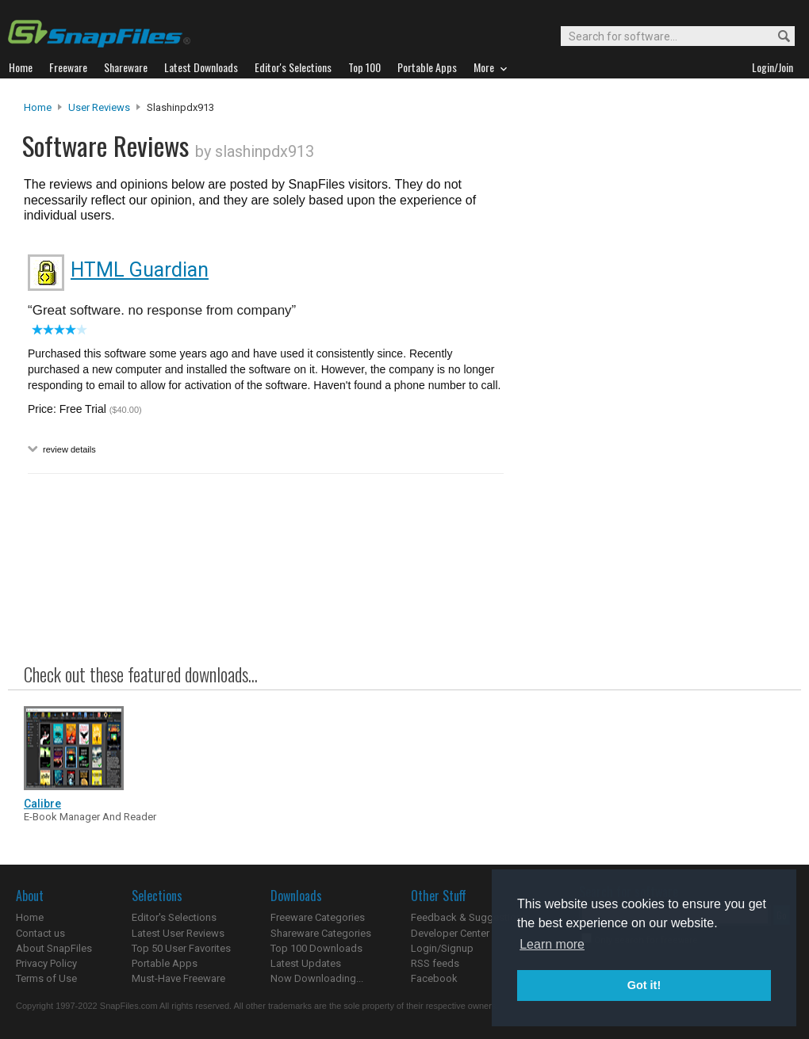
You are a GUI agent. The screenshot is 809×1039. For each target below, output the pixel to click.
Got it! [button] (644, 985)
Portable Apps (164, 963)
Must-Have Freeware (178, 978)
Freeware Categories (317, 917)
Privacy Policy (46, 963)
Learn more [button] (552, 944)
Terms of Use (46, 978)
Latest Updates (305, 963)
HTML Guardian (140, 269)
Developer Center (450, 933)
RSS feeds (435, 963)
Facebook (434, 978)
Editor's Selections (174, 917)
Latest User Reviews (178, 933)
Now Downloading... (316, 978)
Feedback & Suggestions (469, 917)
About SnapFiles (54, 948)
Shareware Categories (320, 933)
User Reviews (99, 107)
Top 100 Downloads (316, 948)
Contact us (40, 933)
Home (38, 107)
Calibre (42, 803)
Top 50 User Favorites (181, 948)
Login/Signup (442, 948)
